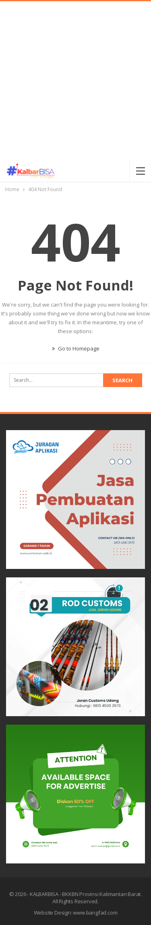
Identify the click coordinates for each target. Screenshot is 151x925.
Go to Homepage (75, 348)
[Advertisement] (75, 80)
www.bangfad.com (95, 912)
